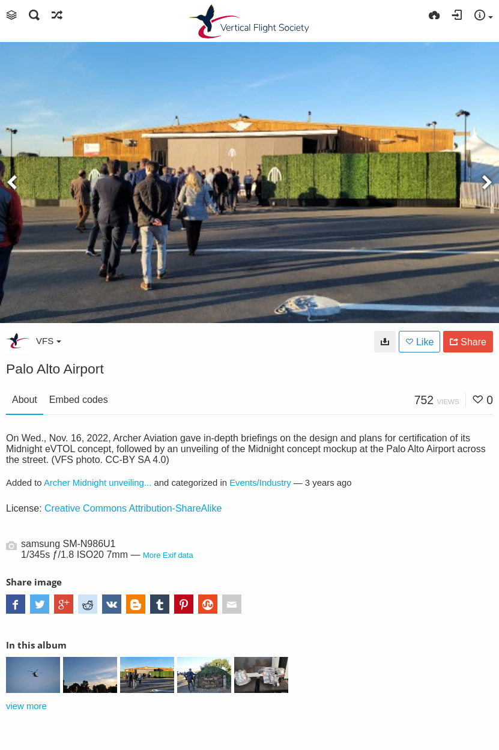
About (24, 400)
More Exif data (168, 555)
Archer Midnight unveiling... (97, 483)
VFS (48, 341)
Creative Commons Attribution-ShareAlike (133, 508)
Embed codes (78, 400)
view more (26, 706)
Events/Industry (260, 483)
